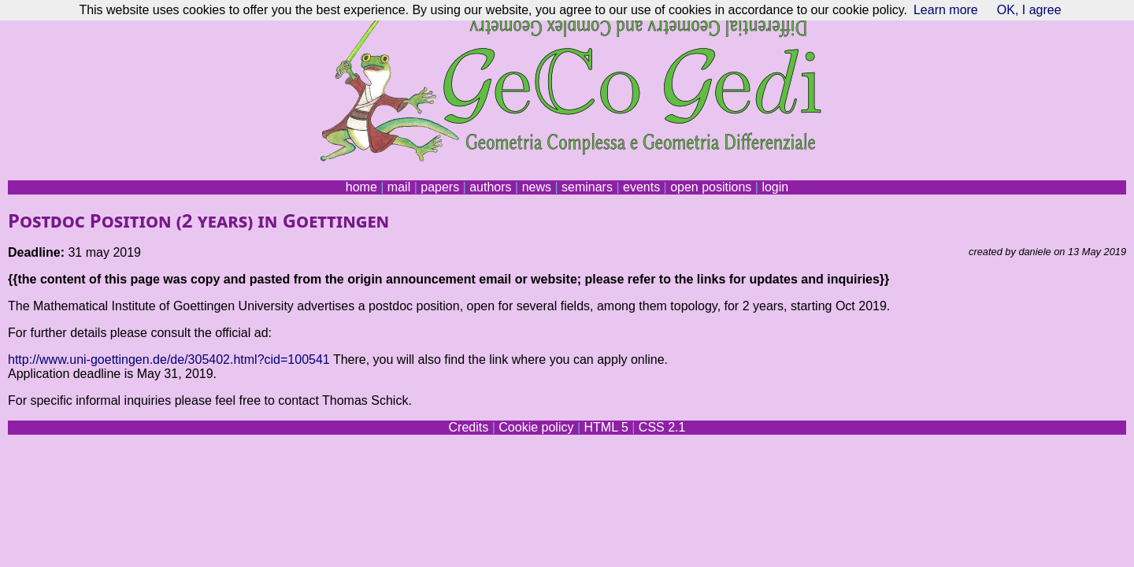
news (536, 187)
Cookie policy (535, 427)
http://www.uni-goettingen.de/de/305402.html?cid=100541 (169, 359)
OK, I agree (1029, 10)
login (775, 187)
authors (490, 187)
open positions (710, 187)
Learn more (946, 10)
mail (398, 187)
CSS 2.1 (662, 427)
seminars (587, 187)
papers (440, 187)
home (361, 187)
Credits (469, 427)
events (641, 187)
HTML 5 (606, 427)
